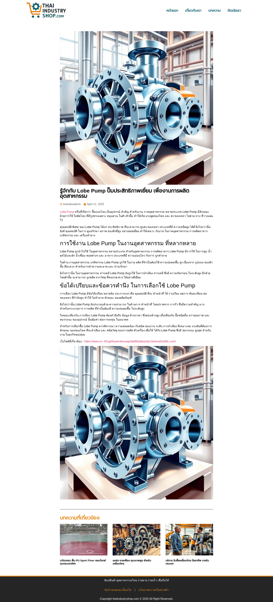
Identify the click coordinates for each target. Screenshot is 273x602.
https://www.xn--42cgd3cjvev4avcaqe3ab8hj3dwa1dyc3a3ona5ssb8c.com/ (130, 341)
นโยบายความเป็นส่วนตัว (154, 589)
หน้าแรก (172, 10)
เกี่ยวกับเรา (193, 10)
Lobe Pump (67, 211)
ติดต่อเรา (234, 10)
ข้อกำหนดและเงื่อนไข (117, 589)
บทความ (214, 10)
